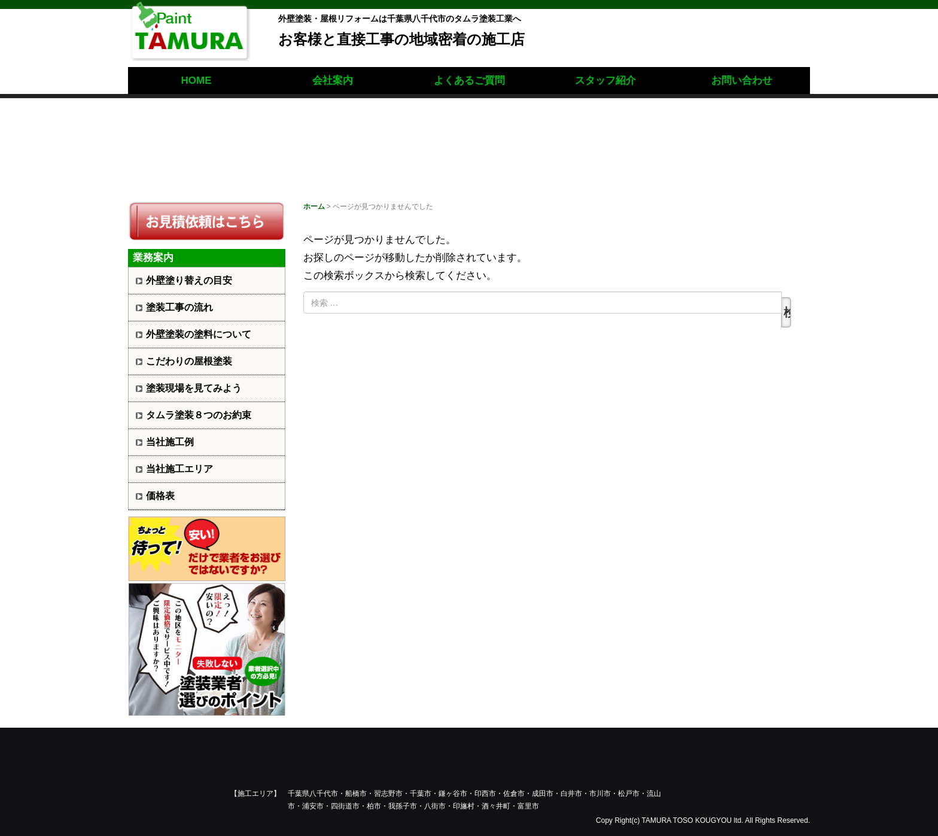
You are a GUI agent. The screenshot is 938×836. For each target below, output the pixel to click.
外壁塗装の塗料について (198, 334)
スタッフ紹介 (605, 80)
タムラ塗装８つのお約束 (198, 415)
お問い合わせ (741, 80)
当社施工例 (170, 442)
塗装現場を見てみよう (194, 388)
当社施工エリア (179, 469)
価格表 (160, 496)
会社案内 (332, 80)
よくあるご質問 (469, 80)
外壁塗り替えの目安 (189, 280)
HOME (196, 80)
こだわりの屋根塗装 (189, 361)
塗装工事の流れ (179, 307)
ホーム (314, 206)
